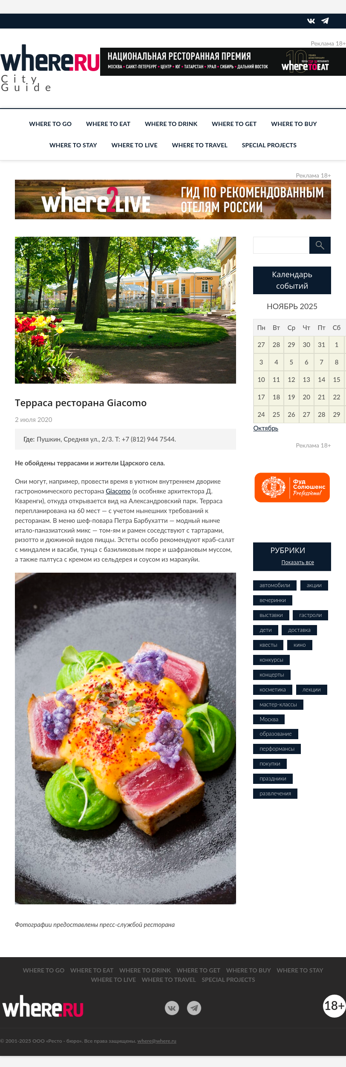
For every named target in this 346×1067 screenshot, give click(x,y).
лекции (312, 689)
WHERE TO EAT (108, 123)
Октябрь (265, 428)
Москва (269, 719)
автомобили (275, 585)
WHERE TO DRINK (171, 123)
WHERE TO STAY (73, 145)
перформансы (277, 748)
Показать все (297, 562)
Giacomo (118, 491)
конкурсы (271, 659)
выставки (271, 614)
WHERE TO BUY (294, 123)
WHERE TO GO (50, 123)
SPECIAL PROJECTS (269, 145)
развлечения (275, 793)
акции (314, 585)
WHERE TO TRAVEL (200, 145)
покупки (270, 763)
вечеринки (273, 600)
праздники (273, 778)
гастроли (310, 614)
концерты (272, 674)
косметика (272, 689)
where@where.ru (157, 1041)
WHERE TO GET (234, 123)
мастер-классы (278, 704)
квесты (268, 644)
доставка (299, 629)
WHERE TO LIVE (135, 145)
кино (300, 644)
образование (275, 733)
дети (265, 629)
